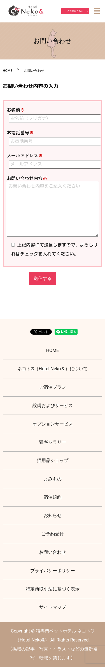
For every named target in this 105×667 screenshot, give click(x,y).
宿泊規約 (53, 497)
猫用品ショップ (52, 460)
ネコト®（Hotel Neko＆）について (52, 368)
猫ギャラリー (52, 442)
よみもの (53, 479)
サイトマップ (52, 607)
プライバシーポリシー (52, 570)
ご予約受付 (52, 534)
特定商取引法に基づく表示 (53, 589)
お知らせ (53, 515)
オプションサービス (52, 424)
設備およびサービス (52, 405)
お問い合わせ (52, 552)
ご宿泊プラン (52, 387)
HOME (7, 71)
